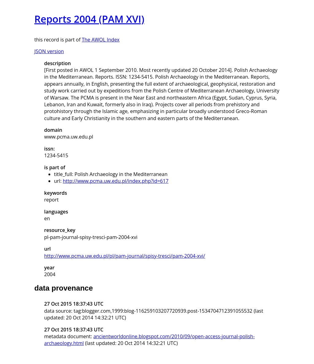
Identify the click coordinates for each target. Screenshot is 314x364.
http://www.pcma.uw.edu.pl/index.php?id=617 (116, 181)
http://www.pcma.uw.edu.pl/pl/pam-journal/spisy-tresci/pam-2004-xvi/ (124, 255)
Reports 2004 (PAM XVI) (89, 18)
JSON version (49, 51)
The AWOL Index (101, 39)
